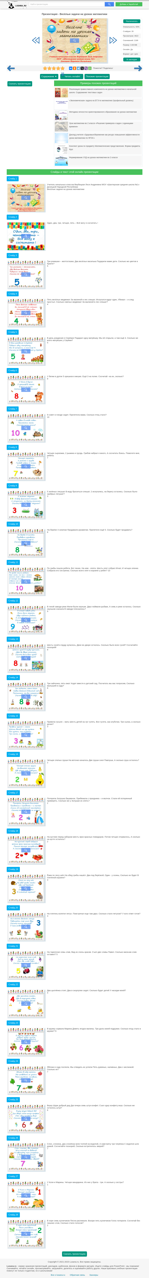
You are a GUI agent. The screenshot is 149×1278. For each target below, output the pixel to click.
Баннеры (94, 1275)
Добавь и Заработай (129, 4)
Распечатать (132, 21)
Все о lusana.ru (58, 1275)
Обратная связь (77, 1275)
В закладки (132, 59)
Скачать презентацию (20, 84)
